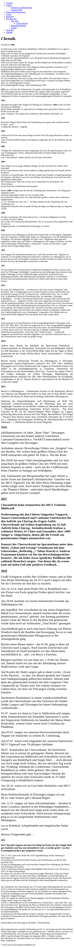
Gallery (9, 5)
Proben (14, 28)
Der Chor (15, 21)
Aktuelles (10, 30)
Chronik (9, 3)
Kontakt (9, 32)
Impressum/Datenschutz (16, 12)
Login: (8, 14)
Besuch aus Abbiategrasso (21, 8)
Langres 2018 (16, 10)
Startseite (10, 17)
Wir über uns (11, 19)
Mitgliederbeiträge (18, 26)
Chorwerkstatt (22, 23)
